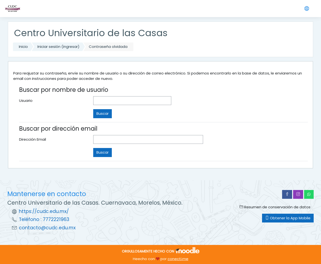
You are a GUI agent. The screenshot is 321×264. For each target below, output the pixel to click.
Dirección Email (32, 139)
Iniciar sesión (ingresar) (58, 46)
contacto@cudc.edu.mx (47, 227)
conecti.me (178, 258)
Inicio (23, 46)
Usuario (26, 100)
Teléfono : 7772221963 (44, 219)
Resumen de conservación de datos (275, 207)
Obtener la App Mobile (287, 218)
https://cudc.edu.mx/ (44, 211)
